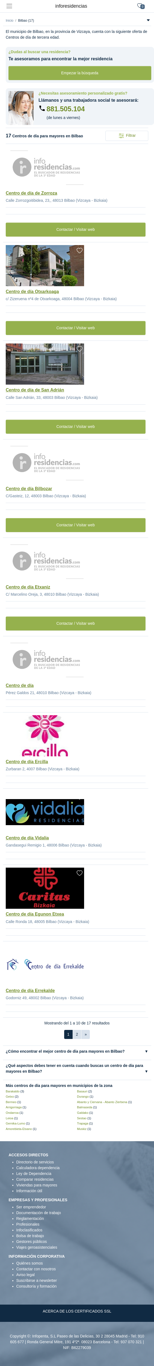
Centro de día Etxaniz (28, 587)
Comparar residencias (35, 1179)
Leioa (9, 1118)
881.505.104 (66, 109)
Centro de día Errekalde (30, 990)
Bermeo (11, 1102)
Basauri (82, 1091)
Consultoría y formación (36, 1286)
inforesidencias (71, 6)
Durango (83, 1096)
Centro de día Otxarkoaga (32, 291)
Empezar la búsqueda (79, 73)
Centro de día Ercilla (27, 761)
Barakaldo (12, 1091)
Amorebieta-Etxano (19, 1129)
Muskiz (82, 1129)
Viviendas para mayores (36, 1185)
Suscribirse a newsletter (36, 1280)
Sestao (82, 1118)
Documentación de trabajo (38, 1213)
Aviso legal (25, 1275)
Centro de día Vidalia (27, 838)
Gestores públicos (31, 1241)
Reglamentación (30, 1218)
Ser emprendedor (31, 1207)
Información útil (29, 1191)
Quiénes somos (29, 1263)
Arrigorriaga (14, 1107)
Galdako (82, 1112)
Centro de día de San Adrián (35, 390)
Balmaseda (84, 1107)
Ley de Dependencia (33, 1173)
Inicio (9, 20)
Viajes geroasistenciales (36, 1247)
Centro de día (20, 685)
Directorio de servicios (35, 1162)
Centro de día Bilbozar (29, 488)
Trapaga (82, 1123)
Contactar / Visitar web (75, 229)
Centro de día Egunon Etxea (35, 914)
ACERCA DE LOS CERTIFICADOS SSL (77, 1311)
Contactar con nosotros (36, 1269)
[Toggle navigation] (9, 6)
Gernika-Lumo (15, 1123)
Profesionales (28, 1224)
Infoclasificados (29, 1230)
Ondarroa (12, 1112)
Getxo (10, 1096)
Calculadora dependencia (38, 1168)
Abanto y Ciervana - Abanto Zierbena (102, 1102)
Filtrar (127, 135)
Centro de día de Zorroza (31, 193)
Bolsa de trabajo (30, 1236)
